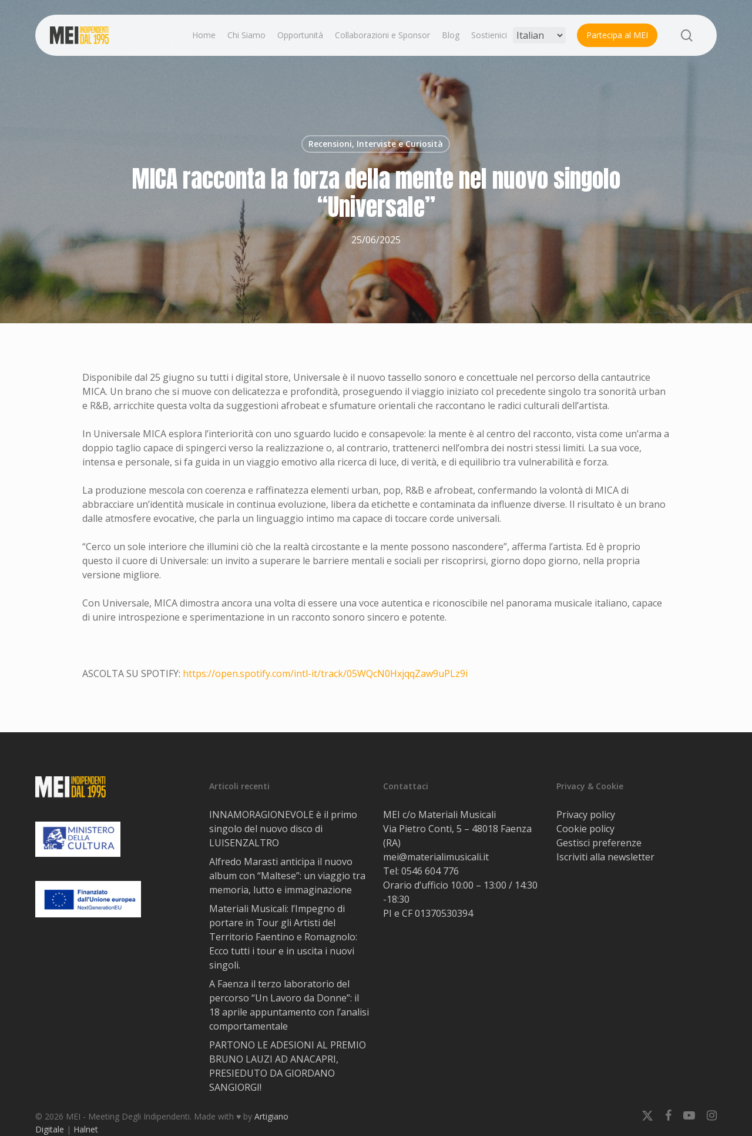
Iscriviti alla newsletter (605, 856)
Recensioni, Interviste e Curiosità (375, 143)
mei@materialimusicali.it (436, 856)
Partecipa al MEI (617, 35)
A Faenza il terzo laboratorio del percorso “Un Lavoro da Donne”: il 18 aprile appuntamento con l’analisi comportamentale (289, 1005)
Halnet (85, 1129)
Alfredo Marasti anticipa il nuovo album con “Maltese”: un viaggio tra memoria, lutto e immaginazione (287, 875)
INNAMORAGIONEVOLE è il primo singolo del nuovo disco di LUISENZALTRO (283, 828)
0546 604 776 (430, 870)
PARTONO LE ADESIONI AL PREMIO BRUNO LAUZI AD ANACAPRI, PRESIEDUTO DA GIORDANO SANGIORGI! (287, 1066)
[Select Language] (539, 35)
